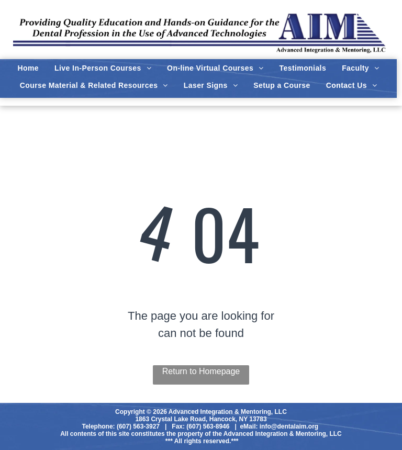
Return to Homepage (201, 371)
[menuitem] (28, 68)
